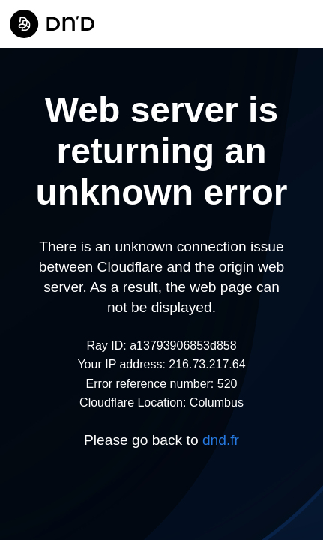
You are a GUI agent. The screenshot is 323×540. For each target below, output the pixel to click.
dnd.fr (220, 440)
